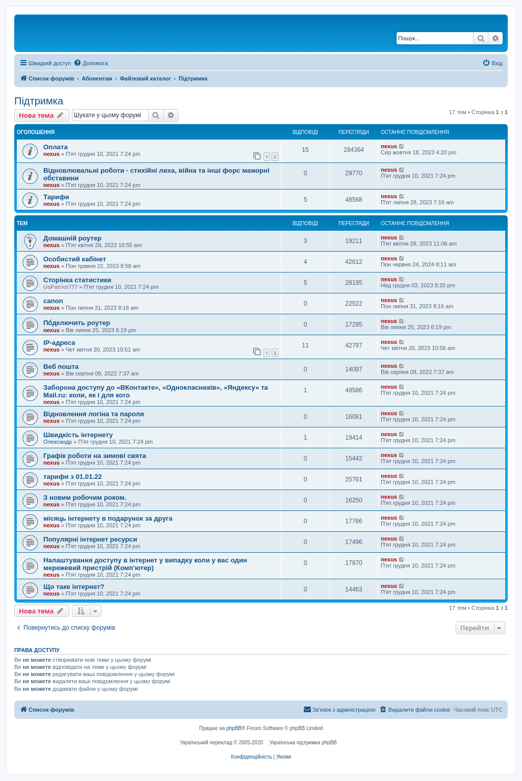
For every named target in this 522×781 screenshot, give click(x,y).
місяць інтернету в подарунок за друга (107, 518)
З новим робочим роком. (84, 497)
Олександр (57, 442)
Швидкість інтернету (78, 435)
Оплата (55, 147)
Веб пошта (61, 366)
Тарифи (56, 197)
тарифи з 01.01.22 (72, 476)
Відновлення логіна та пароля (93, 414)
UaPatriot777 (60, 287)
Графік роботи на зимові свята (94, 456)
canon (53, 301)
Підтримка (38, 100)
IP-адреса (59, 342)
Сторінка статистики (77, 280)
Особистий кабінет (74, 259)
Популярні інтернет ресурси (90, 539)
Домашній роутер (72, 238)
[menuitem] (90, 63)
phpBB (234, 728)
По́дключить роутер (76, 323)
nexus (51, 154)
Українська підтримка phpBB (303, 742)
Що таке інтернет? (74, 586)
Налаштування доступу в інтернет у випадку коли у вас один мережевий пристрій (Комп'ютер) (145, 564)
